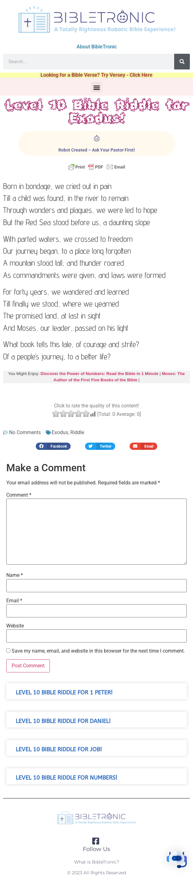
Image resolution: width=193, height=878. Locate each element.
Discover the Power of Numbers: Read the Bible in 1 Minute (99, 373)
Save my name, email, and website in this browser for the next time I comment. (98, 651)
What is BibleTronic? (96, 862)
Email (14, 600)
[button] (96, 87)
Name (14, 575)
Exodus (60, 432)
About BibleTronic (97, 47)
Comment (18, 495)
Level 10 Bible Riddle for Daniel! (63, 721)
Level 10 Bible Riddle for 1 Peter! (64, 692)
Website (15, 625)
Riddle (77, 432)
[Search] (182, 61)
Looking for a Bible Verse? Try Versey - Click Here (96, 75)
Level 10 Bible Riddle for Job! (59, 749)
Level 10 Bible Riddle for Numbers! (66, 778)
